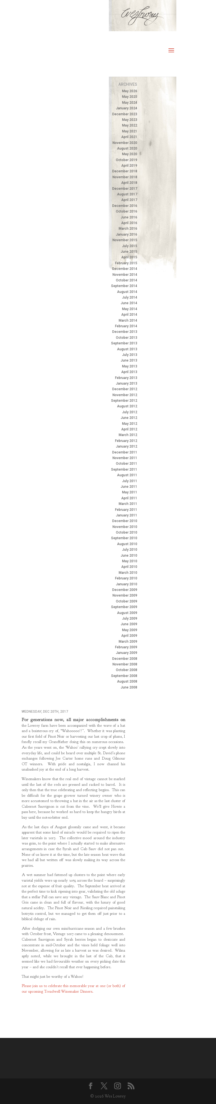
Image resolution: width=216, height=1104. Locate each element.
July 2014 (129, 297)
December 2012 (124, 389)
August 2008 (127, 681)
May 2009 (129, 630)
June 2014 (129, 303)
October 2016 (126, 211)
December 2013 (124, 332)
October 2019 (126, 160)
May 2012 (129, 424)
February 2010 (126, 578)
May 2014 (129, 309)
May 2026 (129, 91)
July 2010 (129, 550)
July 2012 (129, 412)
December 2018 (124, 171)
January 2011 (126, 515)
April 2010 (129, 567)
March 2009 (128, 642)
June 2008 (129, 687)
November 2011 (124, 458)
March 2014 (128, 320)
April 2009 (129, 636)
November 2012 (124, 395)
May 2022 (129, 125)
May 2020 (129, 154)
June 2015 (129, 252)
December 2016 (124, 206)
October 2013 (126, 338)
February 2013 (126, 378)
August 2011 (127, 475)
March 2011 (128, 504)
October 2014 (126, 280)
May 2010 (129, 561)
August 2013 (127, 349)
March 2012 (128, 435)
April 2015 (129, 257)
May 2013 (129, 366)
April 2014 (129, 315)
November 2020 (124, 143)
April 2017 (129, 200)
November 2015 (124, 240)
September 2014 (124, 286)
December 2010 (124, 521)
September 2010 (124, 538)
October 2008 (126, 670)
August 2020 (127, 148)
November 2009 (124, 595)
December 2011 (124, 452)
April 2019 (129, 166)
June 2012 (129, 418)
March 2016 (128, 229)
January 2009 (126, 653)
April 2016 (129, 223)
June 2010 (129, 555)
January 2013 (126, 383)
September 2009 (124, 607)
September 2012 (124, 401)
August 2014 (127, 292)
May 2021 (129, 131)
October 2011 (126, 464)
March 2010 (128, 573)
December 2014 (124, 269)
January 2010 (126, 584)
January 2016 (126, 234)
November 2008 (124, 664)
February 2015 (126, 263)
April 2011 (129, 498)
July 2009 (129, 618)
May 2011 (129, 492)
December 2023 (124, 114)
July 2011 (129, 481)
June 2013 (129, 360)
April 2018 (129, 183)
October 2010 (126, 532)
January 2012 (126, 446)
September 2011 (124, 469)
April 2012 (129, 429)
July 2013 (129, 355)
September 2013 (124, 343)
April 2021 (129, 137)
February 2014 (126, 326)
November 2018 (124, 177)
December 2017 (124, 189)
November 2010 (124, 527)
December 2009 (124, 590)
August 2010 (127, 544)
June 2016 (129, 217)
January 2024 (126, 108)
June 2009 (129, 624)
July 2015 (129, 246)
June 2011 (129, 487)
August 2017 (127, 194)
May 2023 (129, 120)
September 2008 (124, 676)
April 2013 (129, 372)
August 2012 (127, 406)
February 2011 (126, 510)
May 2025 (129, 97)
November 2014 (124, 275)
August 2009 (127, 613)
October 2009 (126, 601)
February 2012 (126, 441)
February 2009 (126, 647)
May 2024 (129, 103)
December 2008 (124, 659)
